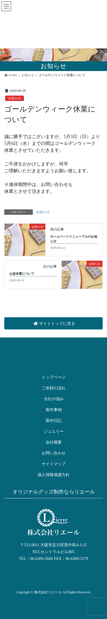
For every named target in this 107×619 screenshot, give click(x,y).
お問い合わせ (54, 453)
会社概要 (54, 442)
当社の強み (54, 399)
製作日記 (54, 420)
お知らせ (14, 98)
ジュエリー (54, 431)
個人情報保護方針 (54, 475)
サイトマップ (54, 464)
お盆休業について (22, 273)
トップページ (54, 377)
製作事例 (54, 410)
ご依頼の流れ (54, 388)
